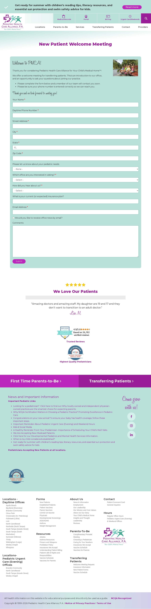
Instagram (131, 426)
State (15, 142)
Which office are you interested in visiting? (33, 175)
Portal (86, 19)
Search (146, 18)
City (14, 132)
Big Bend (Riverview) (14, 508)
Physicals (43, 515)
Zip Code (16, 153)
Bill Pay (108, 19)
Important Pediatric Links (22, 401)
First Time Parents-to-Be (35, 381)
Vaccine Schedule (47, 558)
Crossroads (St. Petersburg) (17, 516)
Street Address (19, 121)
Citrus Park (10, 513)
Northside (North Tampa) (15, 526)
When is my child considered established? (34, 439)
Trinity (8, 540)
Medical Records (64, 19)
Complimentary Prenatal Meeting (82, 535)
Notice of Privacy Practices (80, 603)
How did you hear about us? (26, 185)
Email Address (19, 207)
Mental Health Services (73, 436)
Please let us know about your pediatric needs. (35, 164)
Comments (17, 223)
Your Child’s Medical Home (83, 515)
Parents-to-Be (60, 27)
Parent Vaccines (46, 510)
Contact (126, 27)
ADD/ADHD (44, 521)
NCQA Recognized (121, 598)
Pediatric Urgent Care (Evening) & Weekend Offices (119, 520)
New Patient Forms (80, 570)
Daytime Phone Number (24, 110)
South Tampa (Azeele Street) (17, 529)
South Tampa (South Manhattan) (14, 533)
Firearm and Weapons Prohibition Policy (48, 543)
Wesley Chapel (12, 545)
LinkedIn (131, 435)
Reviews (76, 523)
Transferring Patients (103, 27)
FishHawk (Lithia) (12, 519)
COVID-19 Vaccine (47, 513)
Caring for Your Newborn (83, 542)
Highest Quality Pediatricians (75, 362)
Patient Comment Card (116, 502)
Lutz (7, 521)
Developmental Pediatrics (44, 436)
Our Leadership (79, 508)
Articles (42, 537)
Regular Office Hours (115, 516)
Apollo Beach (11, 505)
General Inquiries (114, 505)
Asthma (43, 523)
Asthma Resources (47, 540)
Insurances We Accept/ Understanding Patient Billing (51, 549)
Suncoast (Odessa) (13, 537)
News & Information (81, 502)
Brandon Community (14, 511)
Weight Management (48, 526)
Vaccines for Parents (48, 561)
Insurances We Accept (82, 545)
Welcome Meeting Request (83, 565)
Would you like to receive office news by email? (38, 218)
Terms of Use (104, 603)
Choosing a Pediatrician (82, 540)
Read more (134, 7)
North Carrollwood (13, 524)
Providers (143, 27)
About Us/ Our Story (81, 513)
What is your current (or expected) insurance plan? (38, 196)
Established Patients (48, 505)
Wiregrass (10, 547)
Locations (40, 27)
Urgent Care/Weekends (130, 19)
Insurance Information (81, 567)
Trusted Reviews (75, 341)
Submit (19, 261)
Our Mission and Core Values (84, 510)
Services (80, 27)
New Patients (45, 502)
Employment (78, 505)
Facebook (131, 416)
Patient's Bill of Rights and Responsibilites (50, 554)
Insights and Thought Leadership (81, 519)
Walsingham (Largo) (14, 542)
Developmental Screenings (50, 518)
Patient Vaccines (46, 508)
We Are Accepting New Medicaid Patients (34, 433)
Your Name (18, 99)
